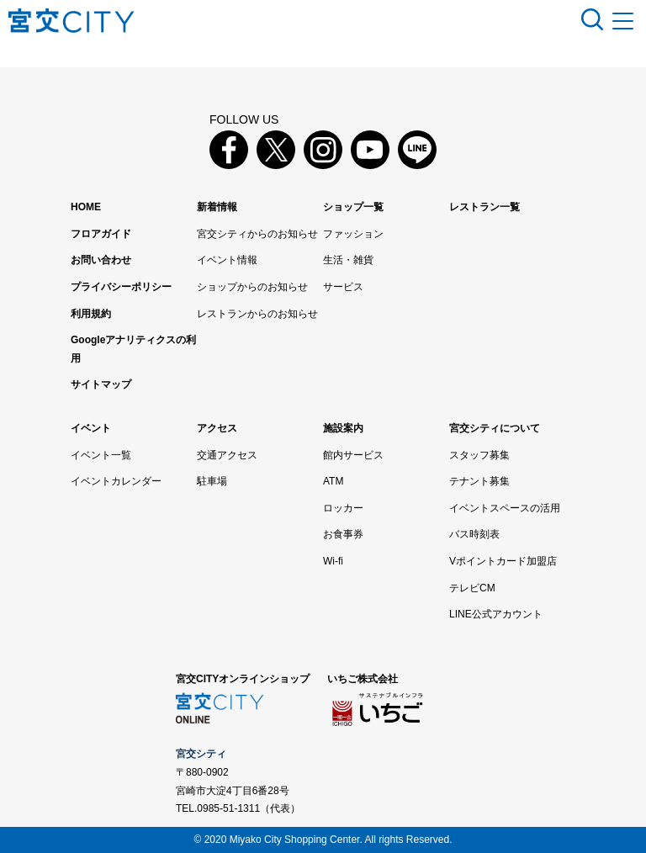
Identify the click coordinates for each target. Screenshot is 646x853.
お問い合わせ (101, 260)
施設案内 (343, 428)
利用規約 (91, 314)
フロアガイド (101, 234)
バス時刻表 (474, 534)
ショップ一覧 (353, 207)
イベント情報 (227, 260)
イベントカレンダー (116, 481)
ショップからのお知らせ (252, 287)
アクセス (217, 428)
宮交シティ (201, 754)
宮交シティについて (494, 428)
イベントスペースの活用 (504, 508)
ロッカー (343, 508)
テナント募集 (479, 481)
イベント (91, 428)
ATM (333, 481)
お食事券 (343, 534)
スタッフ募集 (479, 455)
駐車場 (212, 481)
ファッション (353, 234)
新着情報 (217, 207)
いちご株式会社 (362, 679)
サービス (343, 287)
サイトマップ (101, 384)
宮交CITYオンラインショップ (243, 679)
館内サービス (353, 455)
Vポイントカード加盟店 (503, 561)
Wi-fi (333, 561)
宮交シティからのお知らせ (257, 234)
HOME (86, 207)
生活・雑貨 (348, 260)
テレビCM (472, 588)
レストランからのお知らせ (257, 314)
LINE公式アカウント (496, 614)
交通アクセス (227, 455)
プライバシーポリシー (121, 287)
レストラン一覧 (484, 207)
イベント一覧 (101, 455)
